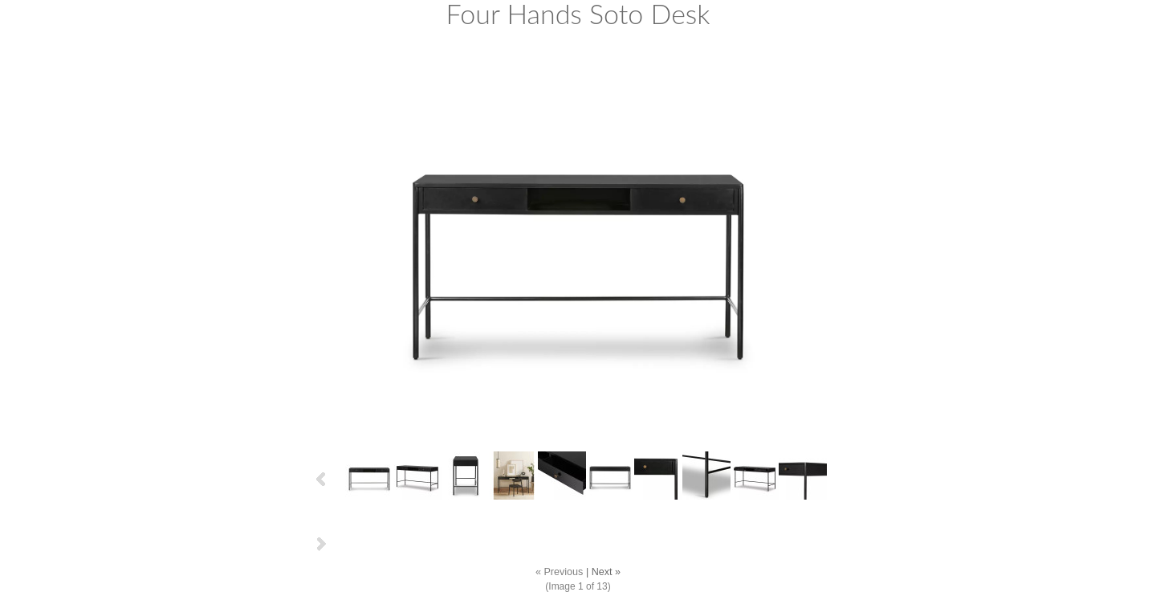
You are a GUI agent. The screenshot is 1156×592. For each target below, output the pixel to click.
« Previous (559, 572)
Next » (606, 572)
